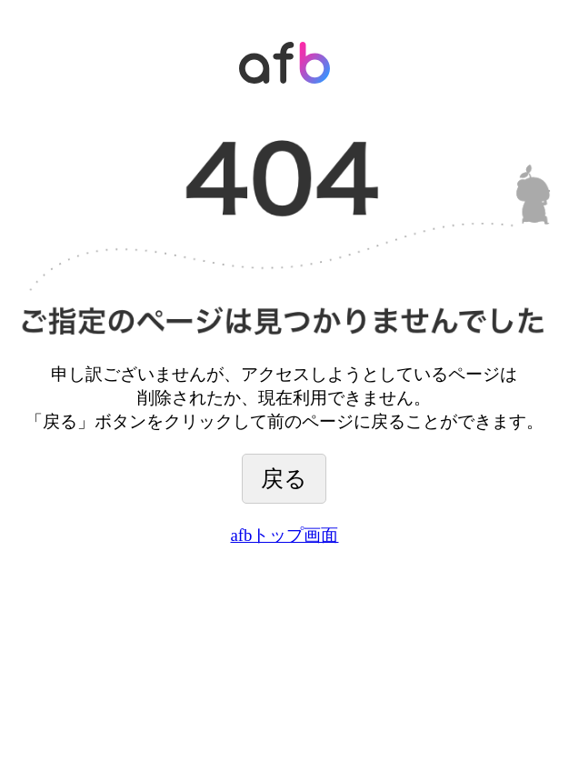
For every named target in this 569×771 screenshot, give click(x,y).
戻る (284, 478)
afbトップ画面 (285, 535)
